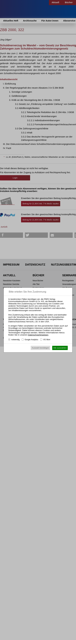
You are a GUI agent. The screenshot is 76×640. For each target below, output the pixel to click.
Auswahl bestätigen (40, 348)
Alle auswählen (60, 348)
